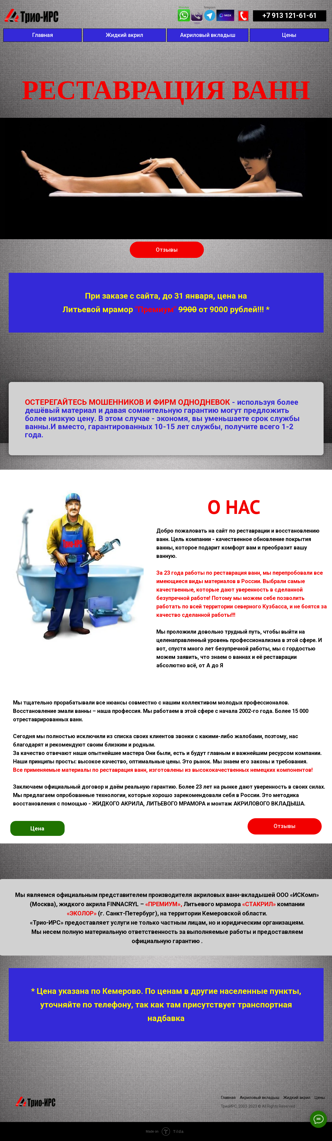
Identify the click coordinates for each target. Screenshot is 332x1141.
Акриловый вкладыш (259, 1097)
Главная (228, 1097)
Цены (319, 1097)
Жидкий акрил (296, 1097)
